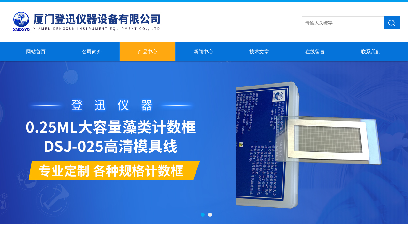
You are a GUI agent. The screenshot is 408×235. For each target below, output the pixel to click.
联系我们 (371, 51)
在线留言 (315, 51)
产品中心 (147, 51)
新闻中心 (203, 51)
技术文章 (259, 51)
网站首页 (36, 51)
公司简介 (92, 51)
